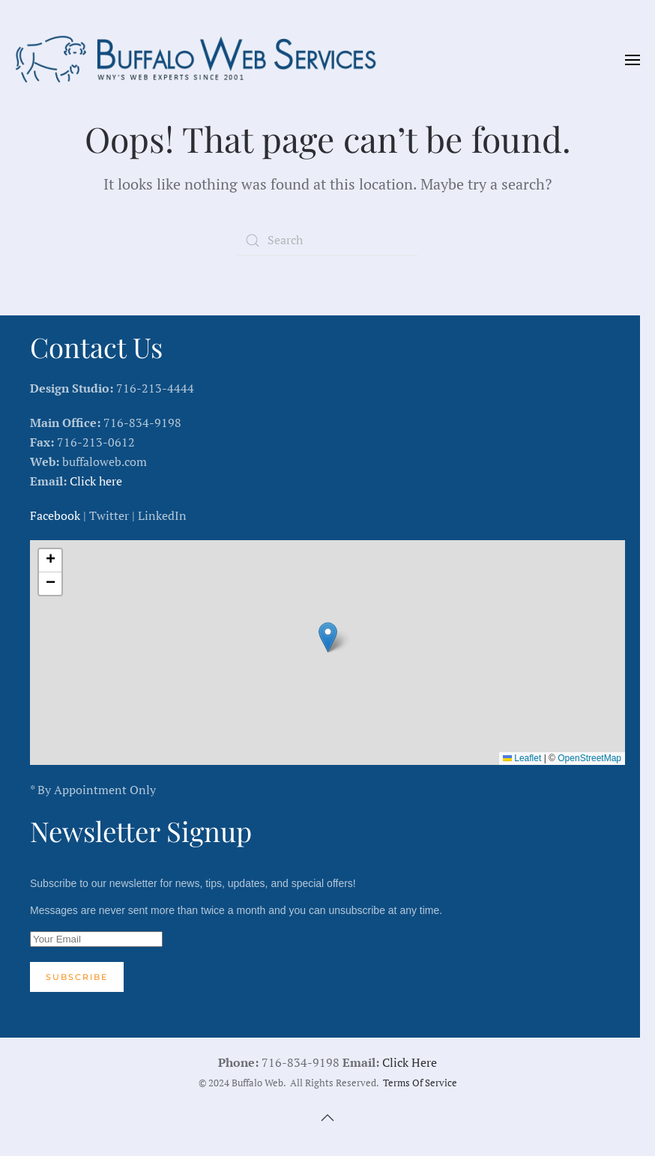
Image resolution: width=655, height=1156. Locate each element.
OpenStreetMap (589, 758)
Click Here (409, 1062)
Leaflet (522, 758)
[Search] (327, 240)
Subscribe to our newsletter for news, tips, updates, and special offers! (327, 934)
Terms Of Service (420, 1083)
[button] (632, 60)
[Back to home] (202, 60)
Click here (96, 481)
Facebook (55, 515)
